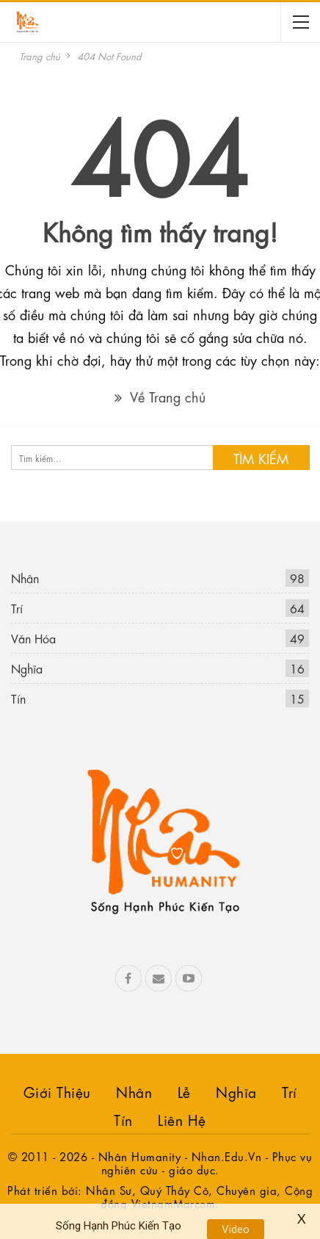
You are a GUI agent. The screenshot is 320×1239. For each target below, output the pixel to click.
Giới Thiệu (57, 1091)
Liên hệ (182, 1119)
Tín (18, 698)
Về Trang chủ (160, 396)
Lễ (184, 1091)
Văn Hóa (33, 638)
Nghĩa (27, 668)
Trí (17, 607)
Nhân (25, 577)
